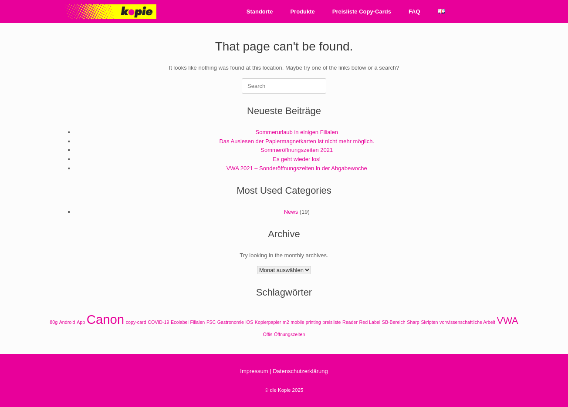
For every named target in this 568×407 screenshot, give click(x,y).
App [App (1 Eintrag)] (81, 322)
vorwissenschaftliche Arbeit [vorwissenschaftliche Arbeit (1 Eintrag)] (467, 322)
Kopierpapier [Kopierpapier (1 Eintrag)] (268, 322)
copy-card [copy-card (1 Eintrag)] (136, 322)
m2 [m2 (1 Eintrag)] (286, 322)
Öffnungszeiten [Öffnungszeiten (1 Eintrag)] (289, 334)
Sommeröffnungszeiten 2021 (296, 150)
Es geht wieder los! (297, 159)
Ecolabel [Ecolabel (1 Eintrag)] (180, 322)
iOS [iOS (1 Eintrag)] (249, 322)
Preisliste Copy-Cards (361, 11)
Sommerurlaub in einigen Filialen (297, 132)
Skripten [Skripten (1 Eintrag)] (429, 322)
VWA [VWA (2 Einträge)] (507, 320)
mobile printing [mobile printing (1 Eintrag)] (306, 322)
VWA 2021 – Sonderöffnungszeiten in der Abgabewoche (297, 168)
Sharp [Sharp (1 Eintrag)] (413, 322)
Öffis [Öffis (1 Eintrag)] (268, 334)
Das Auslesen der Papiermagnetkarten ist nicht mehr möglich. (296, 141)
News (291, 212)
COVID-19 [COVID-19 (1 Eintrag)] (158, 322)
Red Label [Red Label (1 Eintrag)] (370, 322)
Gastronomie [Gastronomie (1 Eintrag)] (230, 322)
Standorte (260, 11)
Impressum (254, 371)
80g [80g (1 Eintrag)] (53, 322)
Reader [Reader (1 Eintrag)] (350, 322)
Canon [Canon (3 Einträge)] (105, 319)
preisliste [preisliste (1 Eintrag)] (331, 322)
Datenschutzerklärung (300, 371)
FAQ (414, 11)
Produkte (302, 11)
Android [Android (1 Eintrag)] (67, 322)
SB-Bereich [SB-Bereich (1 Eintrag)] (394, 322)
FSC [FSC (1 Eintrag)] (211, 322)
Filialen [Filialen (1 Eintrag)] (197, 322)
